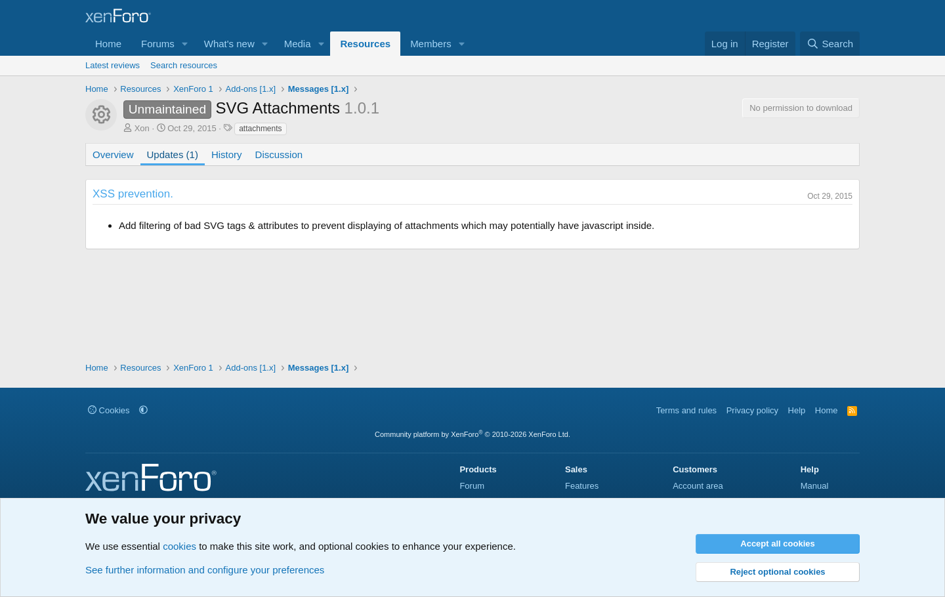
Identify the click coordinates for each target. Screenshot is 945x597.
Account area (698, 486)
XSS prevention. (133, 194)
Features (581, 486)
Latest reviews (112, 65)
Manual (815, 486)
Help (797, 410)
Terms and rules (686, 410)
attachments (260, 128)
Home (108, 43)
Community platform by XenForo (472, 434)
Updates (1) (172, 154)
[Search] (830, 43)
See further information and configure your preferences (204, 569)
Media (297, 43)
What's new (229, 43)
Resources (365, 43)
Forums (158, 43)
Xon (142, 128)
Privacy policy (752, 410)
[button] (185, 43)
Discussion (279, 154)
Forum (471, 486)
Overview (113, 154)
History (226, 154)
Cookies (109, 410)
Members (431, 43)
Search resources (183, 65)
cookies (179, 546)
